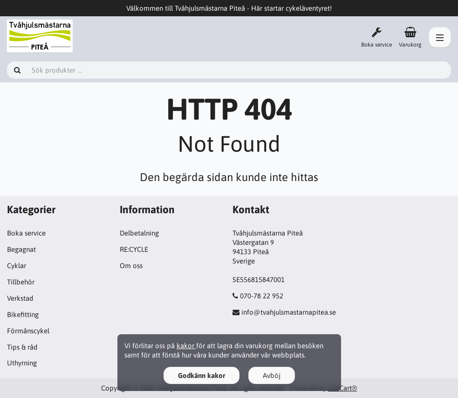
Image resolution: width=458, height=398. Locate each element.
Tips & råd (22, 347)
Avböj (271, 375)
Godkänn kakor (201, 375)
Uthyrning (22, 363)
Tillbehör (20, 282)
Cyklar (16, 266)
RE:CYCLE (134, 249)
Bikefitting (23, 314)
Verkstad (20, 298)
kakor (186, 346)
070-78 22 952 (261, 296)
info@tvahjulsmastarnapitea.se (288, 312)
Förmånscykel (28, 331)
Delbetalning (139, 233)
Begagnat (21, 249)
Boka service (26, 233)
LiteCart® (342, 388)
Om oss (131, 266)
